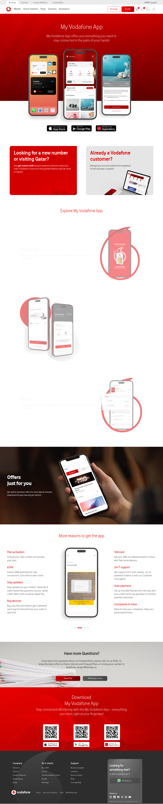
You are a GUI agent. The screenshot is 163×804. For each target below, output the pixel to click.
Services (52, 9)
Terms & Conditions (50, 793)
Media (15, 782)
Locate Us (74, 771)
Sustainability (58, 3)
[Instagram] (111, 797)
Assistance (64, 9)
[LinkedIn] (114, 797)
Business (24, 3)
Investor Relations (40, 3)
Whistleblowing (71, 793)
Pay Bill (128, 9)
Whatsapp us (124, 780)
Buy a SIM (45, 768)
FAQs (72, 779)
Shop (43, 9)
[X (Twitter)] (122, 797)
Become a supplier (77, 768)
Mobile (17, 9)
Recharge (114, 9)
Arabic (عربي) (151, 2)
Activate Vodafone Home (51, 775)
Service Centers (76, 775)
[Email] (126, 797)
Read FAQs (68, 678)
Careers (15, 771)
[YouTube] (130, 797)
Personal (12, 3)
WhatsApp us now (95, 678)
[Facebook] (118, 797)
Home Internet (30, 9)
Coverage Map (76, 782)
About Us (16, 768)
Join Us (44, 771)
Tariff (61, 793)
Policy (38, 793)
